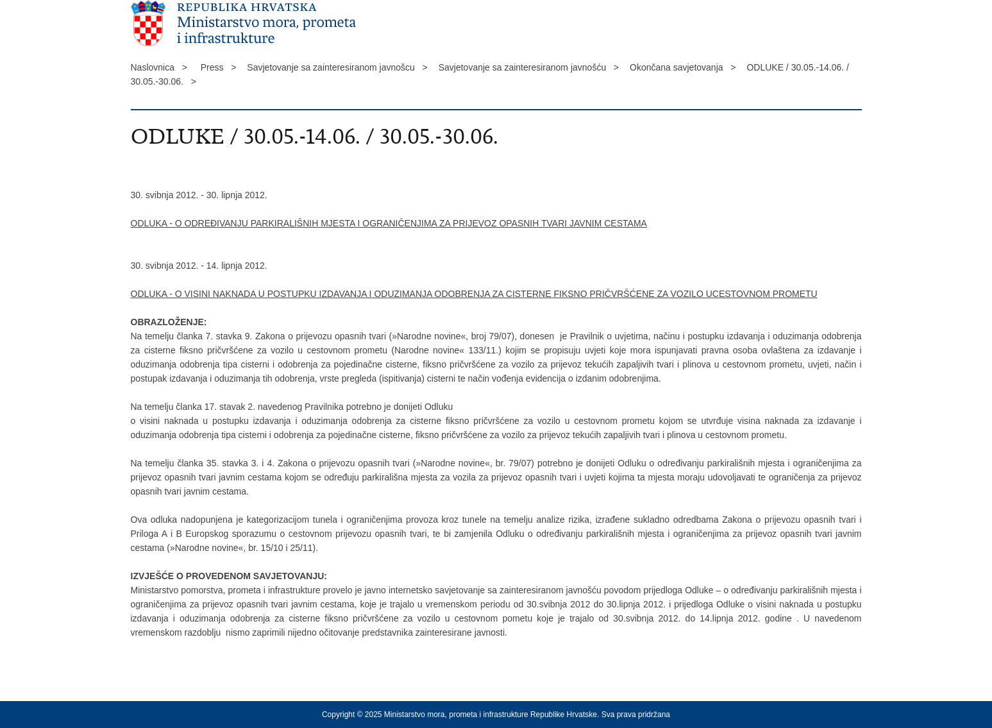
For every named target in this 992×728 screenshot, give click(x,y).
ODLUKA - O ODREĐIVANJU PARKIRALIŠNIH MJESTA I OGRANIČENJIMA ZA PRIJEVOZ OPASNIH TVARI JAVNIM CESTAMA (389, 223)
